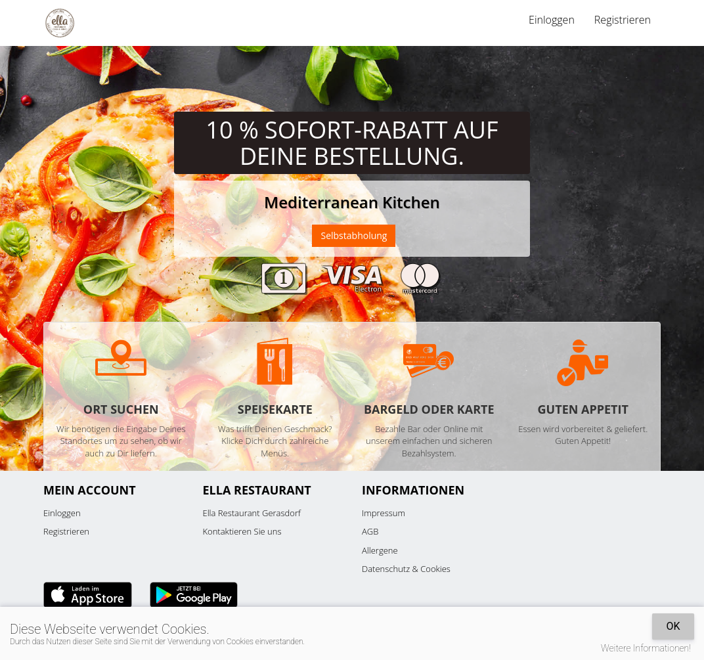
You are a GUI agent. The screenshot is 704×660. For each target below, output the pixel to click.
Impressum (383, 513)
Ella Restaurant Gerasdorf (252, 513)
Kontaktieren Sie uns (242, 531)
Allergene (380, 550)
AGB (370, 531)
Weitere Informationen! (646, 648)
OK (673, 626)
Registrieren (622, 19)
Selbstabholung (353, 235)
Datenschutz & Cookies (406, 569)
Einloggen (552, 19)
